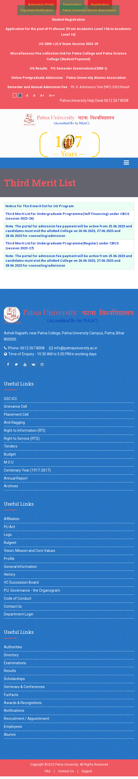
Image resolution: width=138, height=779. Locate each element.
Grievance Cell (15, 406)
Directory (11, 655)
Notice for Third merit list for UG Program (39, 206)
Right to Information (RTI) (24, 430)
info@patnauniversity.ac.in (75, 348)
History (9, 574)
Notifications (14, 710)
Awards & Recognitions (23, 703)
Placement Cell (16, 414)
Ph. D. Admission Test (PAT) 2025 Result (100, 87)
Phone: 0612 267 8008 (26, 348)
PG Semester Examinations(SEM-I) (79, 68)
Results (10, 671)
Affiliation (11, 519)
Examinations (15, 663)
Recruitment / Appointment (26, 718)
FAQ (47, 771)
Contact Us (13, 606)
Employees (13, 726)
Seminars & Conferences (24, 687)
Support (87, 771)
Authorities (13, 647)
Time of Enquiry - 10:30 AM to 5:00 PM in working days (52, 354)
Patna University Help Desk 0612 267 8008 (94, 100)
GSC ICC (10, 399)
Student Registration (68, 19)
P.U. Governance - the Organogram (32, 590)
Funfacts (11, 695)
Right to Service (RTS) (22, 438)
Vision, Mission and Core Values (29, 551)
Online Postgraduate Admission (37, 78)
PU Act (9, 527)
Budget (10, 454)
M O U (8, 462)
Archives (11, 486)
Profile (9, 559)
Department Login (18, 614)
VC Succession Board (21, 582)
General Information (20, 567)
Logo (8, 535)
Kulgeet (10, 543)
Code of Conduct (17, 598)
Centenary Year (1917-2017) (27, 470)
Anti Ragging (14, 422)
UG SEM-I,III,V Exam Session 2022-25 (68, 44)
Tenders (10, 446)
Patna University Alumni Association (89, 10)
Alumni (10, 734)
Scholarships (14, 679)
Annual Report (15, 478)
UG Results (38, 68)
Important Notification (36, 10)
